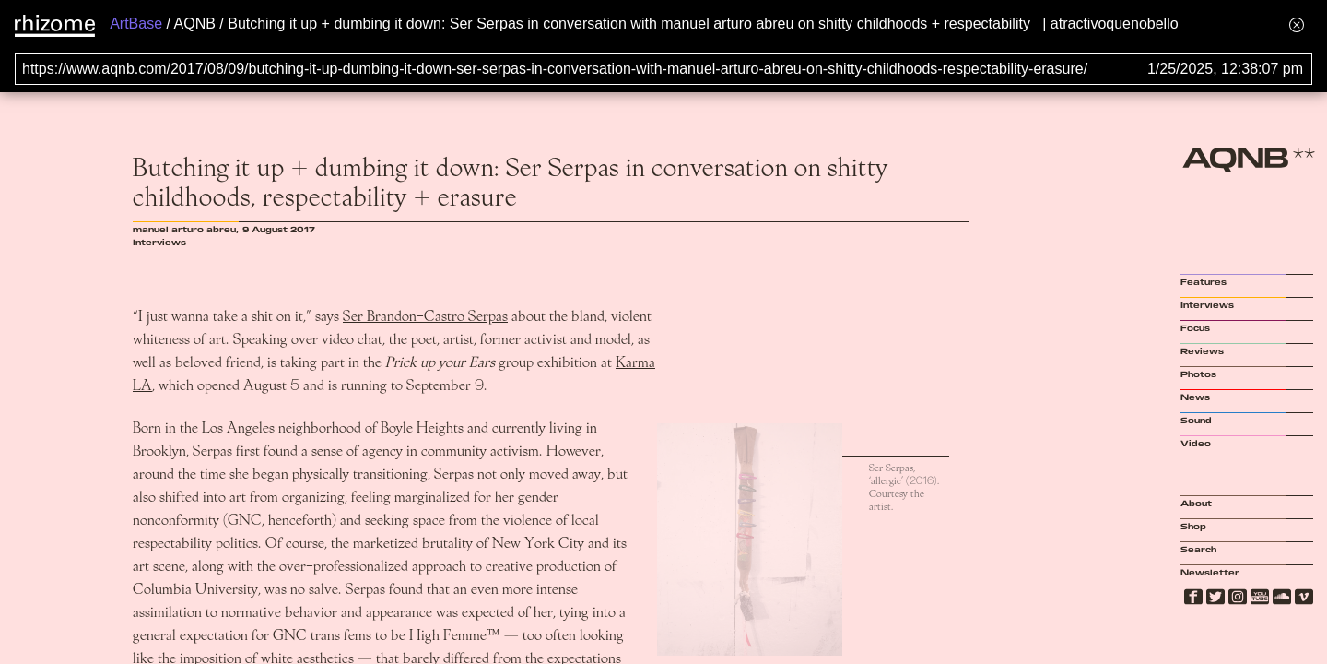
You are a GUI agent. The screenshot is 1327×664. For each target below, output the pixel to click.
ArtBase (136, 23)
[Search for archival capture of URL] (663, 69)
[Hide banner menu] (1296, 24)
